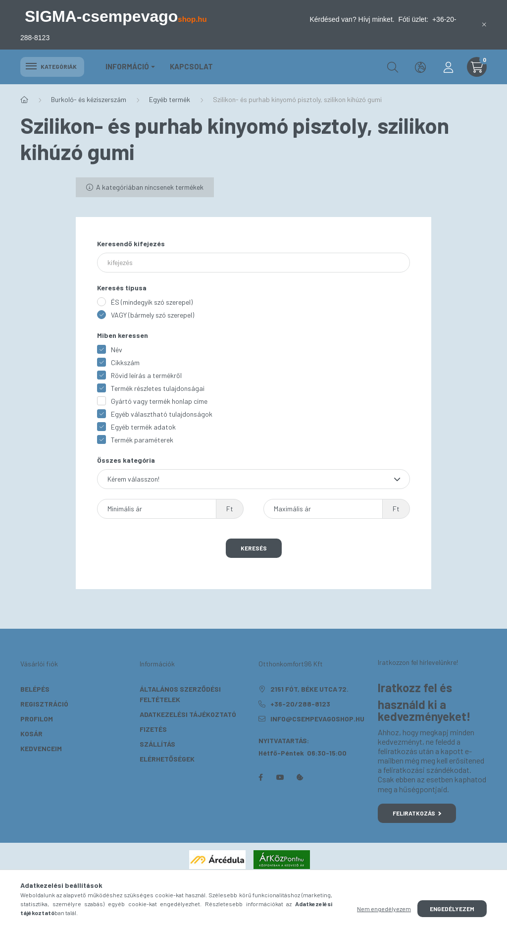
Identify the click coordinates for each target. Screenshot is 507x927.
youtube (280, 777)
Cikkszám (125, 362)
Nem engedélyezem (384, 908)
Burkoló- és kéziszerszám (88, 99)
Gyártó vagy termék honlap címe (159, 401)
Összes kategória (126, 460)
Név (116, 349)
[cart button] (477, 67)
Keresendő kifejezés (131, 243)
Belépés (35, 689)
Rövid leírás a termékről (146, 375)
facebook (260, 777)
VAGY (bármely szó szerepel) (152, 315)
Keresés (254, 548)
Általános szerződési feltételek (180, 694)
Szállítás (157, 744)
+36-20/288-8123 (300, 704)
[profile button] (448, 67)
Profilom (36, 718)
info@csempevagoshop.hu (317, 718)
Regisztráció (44, 704)
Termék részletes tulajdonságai (157, 388)
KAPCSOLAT (191, 66)
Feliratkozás (417, 813)
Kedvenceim (41, 748)
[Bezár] (484, 24)
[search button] (393, 67)
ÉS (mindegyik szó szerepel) (152, 302)
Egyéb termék (169, 99)
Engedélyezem (452, 908)
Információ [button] (127, 66)
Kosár (31, 733)
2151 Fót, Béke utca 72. (309, 689)
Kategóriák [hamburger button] (52, 66)
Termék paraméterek (142, 440)
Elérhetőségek (167, 759)
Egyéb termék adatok (143, 427)
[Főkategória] (24, 99)
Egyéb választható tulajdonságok (161, 414)
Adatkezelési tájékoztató (188, 714)
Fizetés (153, 729)
